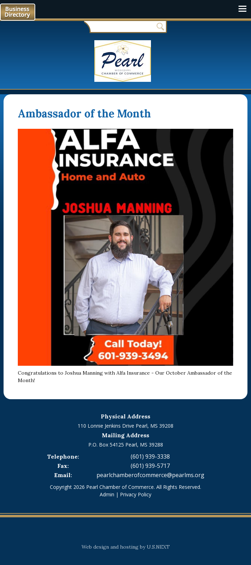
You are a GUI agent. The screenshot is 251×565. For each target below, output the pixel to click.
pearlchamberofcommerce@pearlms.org (150, 475)
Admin (107, 494)
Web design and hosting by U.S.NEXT (126, 547)
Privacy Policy (135, 494)
